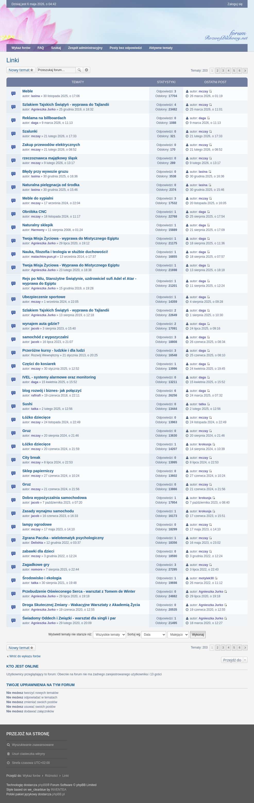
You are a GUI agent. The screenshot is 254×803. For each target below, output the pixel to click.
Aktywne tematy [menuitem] (161, 48)
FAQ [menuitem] (41, 48)
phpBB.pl (58, 794)
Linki (12, 60)
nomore (37, 569)
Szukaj (79, 70)
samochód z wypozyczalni (45, 337)
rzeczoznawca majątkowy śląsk (50, 158)
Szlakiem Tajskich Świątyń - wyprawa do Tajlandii (65, 104)
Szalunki (29, 131)
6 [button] (239, 70)
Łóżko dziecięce (36, 417)
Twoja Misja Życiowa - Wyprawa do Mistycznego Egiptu (71, 265)
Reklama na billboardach (44, 118)
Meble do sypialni (37, 198)
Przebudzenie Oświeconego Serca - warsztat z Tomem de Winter (79, 591)
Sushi (27, 404)
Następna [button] (245, 70)
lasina (35, 96)
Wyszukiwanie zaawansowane (86, 70)
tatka (34, 409)
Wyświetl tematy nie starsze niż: (87, 634)
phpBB (42, 785)
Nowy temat (19, 69)
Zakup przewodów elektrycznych (51, 145)
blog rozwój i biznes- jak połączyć (52, 390)
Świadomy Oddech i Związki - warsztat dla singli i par (69, 618)
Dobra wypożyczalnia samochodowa (54, 498)
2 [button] (217, 70)
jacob (35, 328)
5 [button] (234, 70)
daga (34, 123)
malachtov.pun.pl (43, 256)
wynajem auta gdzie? (41, 324)
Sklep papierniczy (38, 471)
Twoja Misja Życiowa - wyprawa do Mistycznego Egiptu (70, 238)
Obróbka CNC (34, 212)
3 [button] (223, 70)
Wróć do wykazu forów (25, 656)
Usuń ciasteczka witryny (28, 754)
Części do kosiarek (39, 364)
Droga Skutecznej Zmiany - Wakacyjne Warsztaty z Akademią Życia (81, 605)
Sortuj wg (146, 634)
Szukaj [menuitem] (56, 48)
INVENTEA (58, 789)
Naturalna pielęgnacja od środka (51, 185)
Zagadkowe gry (35, 565)
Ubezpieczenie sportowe (43, 297)
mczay (203, 91)
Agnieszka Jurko (43, 109)
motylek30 (206, 578)
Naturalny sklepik (37, 225)
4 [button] (228, 70)
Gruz (26, 431)
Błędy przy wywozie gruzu (45, 171)
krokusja (205, 444)
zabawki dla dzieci (38, 551)
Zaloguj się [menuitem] (234, 4)
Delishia (37, 543)
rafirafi (36, 395)
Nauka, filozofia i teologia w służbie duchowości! (65, 252)
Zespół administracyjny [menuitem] (85, 48)
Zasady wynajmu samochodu (48, 511)
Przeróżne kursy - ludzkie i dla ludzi (53, 350)
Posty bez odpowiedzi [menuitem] (126, 48)
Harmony (38, 230)
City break (31, 457)
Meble (27, 91)
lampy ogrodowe (37, 524)
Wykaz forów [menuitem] (21, 48)
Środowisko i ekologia (42, 578)
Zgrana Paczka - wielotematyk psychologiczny (63, 538)
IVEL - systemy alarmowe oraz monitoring (59, 377)
